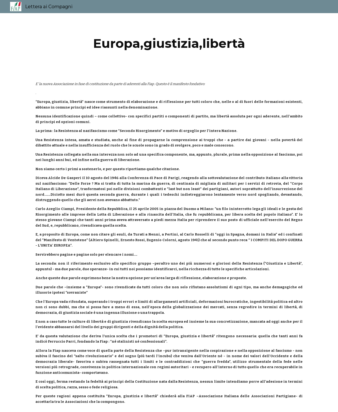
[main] (169, 43)
